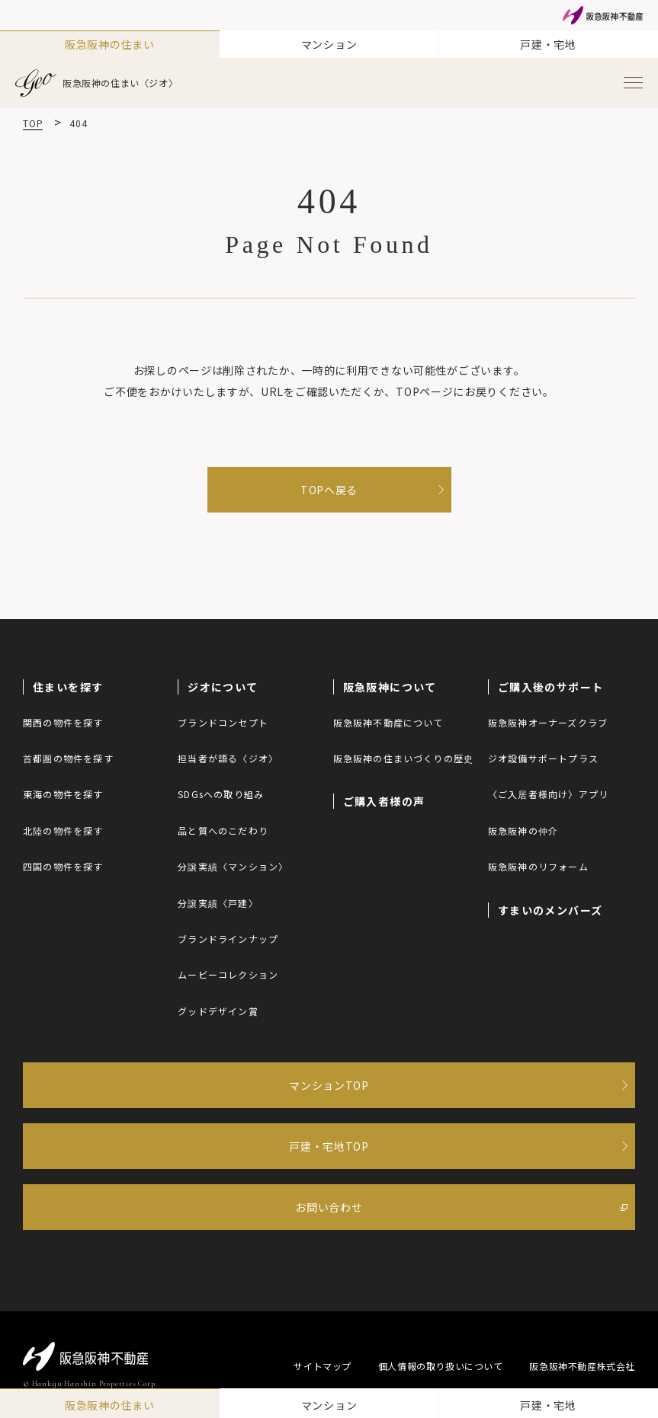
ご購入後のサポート (551, 687)
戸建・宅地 (548, 44)
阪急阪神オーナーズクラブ (548, 722)
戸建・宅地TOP (329, 1146)
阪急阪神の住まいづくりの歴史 (403, 758)
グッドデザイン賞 (218, 1010)
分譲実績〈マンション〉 (233, 866)
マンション (329, 44)
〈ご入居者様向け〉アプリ (548, 793)
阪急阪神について (390, 687)
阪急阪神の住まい (110, 44)
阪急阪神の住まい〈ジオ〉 (96, 83)
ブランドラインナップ (228, 938)
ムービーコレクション (228, 974)
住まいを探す (68, 687)
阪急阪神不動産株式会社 (582, 1365)
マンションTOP (329, 1085)
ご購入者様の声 (384, 801)
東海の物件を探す (63, 793)
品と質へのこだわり (223, 830)
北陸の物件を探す (63, 830)
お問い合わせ (328, 1207)
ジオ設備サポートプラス (543, 758)
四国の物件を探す (63, 866)
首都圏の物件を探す (68, 758)
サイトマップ (322, 1365)
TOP (33, 123)
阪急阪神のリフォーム (538, 866)
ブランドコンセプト (223, 722)
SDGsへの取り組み (221, 793)
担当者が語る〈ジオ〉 (228, 758)
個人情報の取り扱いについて (440, 1365)
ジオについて (223, 687)
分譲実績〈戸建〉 (218, 902)
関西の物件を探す (63, 722)
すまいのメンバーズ (550, 910)
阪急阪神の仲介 (523, 830)
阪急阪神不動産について (388, 722)
